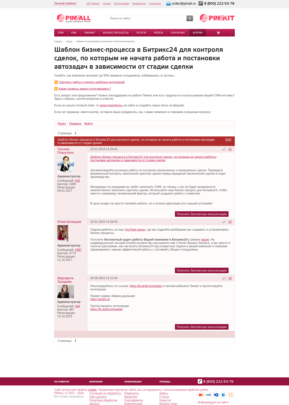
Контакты (155, 3)
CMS (73, 32)
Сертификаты (133, 400)
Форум (197, 32)
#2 (230, 221)
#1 (230, 149)
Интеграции (121, 3)
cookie (92, 389)
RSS (228, 139)
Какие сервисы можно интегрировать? (85, 88)
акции (205, 239)
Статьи (164, 396)
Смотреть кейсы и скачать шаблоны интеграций (91, 82)
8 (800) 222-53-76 (219, 3)
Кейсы (158, 32)
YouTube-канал (135, 229)
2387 (78, 249)
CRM (60, 32)
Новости (165, 400)
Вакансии (130, 396)
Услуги (141, 32)
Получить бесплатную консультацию (202, 214)
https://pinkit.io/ (100, 299)
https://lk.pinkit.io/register (146, 286)
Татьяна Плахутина (65, 150)
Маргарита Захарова (65, 280)
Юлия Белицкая (69, 222)
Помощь (164, 381)
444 (77, 306)
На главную (61, 381)
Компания (96, 381)
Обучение (178, 32)
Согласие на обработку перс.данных (105, 395)
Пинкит (89, 32)
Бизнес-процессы (116, 32)
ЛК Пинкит (93, 3)
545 (77, 180)
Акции (107, 3)
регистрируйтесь (111, 105)
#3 (230, 278)
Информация (133, 381)
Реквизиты (139, 3)
